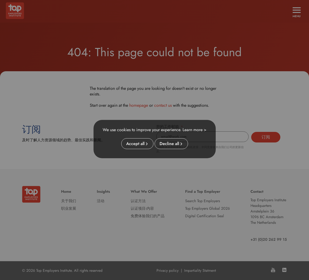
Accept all (135, 144)
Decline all (169, 144)
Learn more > (195, 130)
